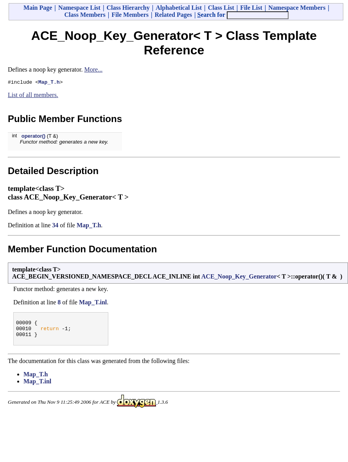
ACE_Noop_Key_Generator (239, 277)
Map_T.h (49, 82)
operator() (33, 137)
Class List (221, 7)
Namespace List (79, 7)
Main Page (37, 7)
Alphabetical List (179, 7)
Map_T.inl (93, 303)
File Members (130, 14)
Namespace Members (296, 7)
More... (93, 69)
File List (251, 7)
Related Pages (173, 14)
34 (55, 226)
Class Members (84, 14)
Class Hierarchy (127, 7)
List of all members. (33, 96)
